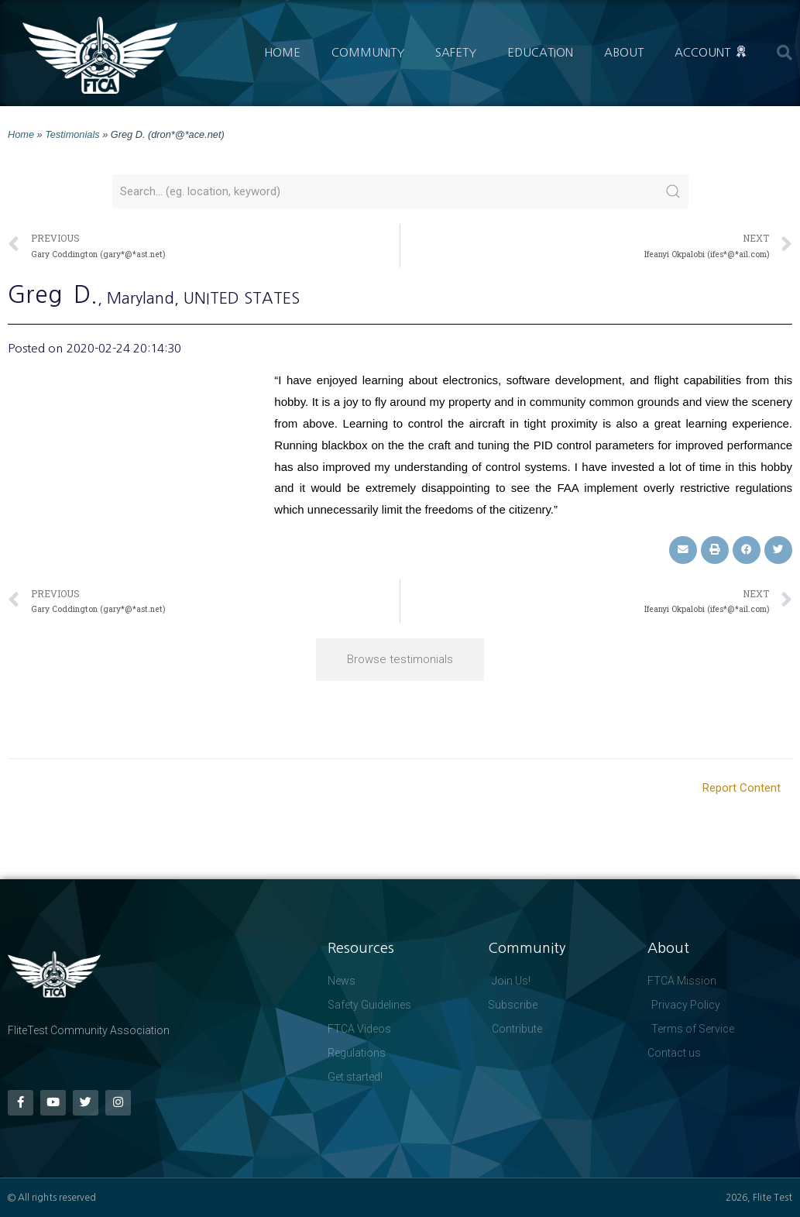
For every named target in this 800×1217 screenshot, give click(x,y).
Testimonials (72, 134)
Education (540, 52)
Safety (455, 52)
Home (282, 52)
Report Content (741, 788)
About (624, 52)
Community (367, 52)
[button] (784, 52)
